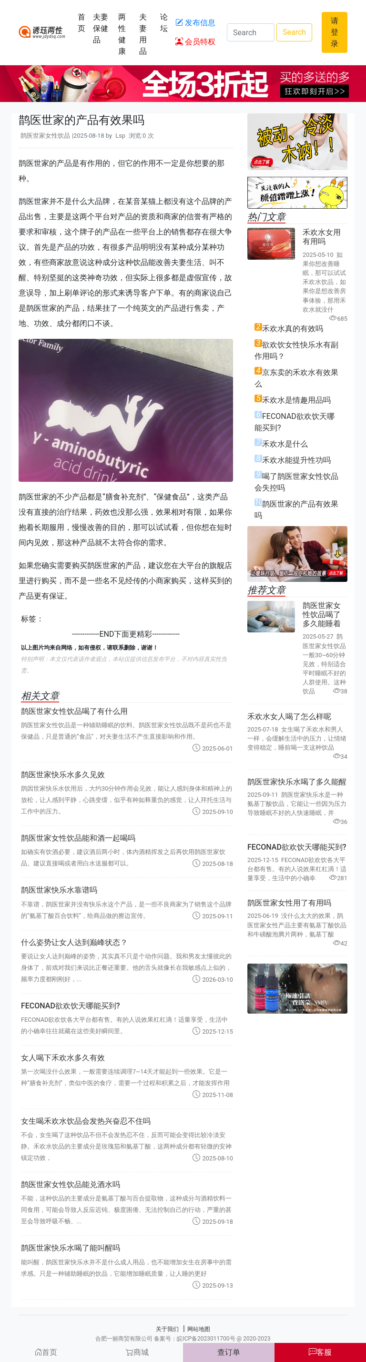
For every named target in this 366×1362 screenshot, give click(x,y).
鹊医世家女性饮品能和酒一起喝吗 (78, 838)
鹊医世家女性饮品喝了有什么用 (74, 711)
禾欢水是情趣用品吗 (296, 400)
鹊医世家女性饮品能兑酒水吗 (70, 1184)
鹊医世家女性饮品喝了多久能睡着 (322, 614)
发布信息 (195, 22)
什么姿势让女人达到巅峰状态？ (74, 942)
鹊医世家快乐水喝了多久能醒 (296, 781)
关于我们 (167, 1329)
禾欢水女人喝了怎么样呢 (289, 716)
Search (294, 32)
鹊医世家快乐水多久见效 (63, 774)
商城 (137, 1352)
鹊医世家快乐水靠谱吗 (59, 889)
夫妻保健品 (100, 28)
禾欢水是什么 (285, 443)
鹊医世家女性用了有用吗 (289, 902)
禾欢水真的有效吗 (292, 328)
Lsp (120, 135)
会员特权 (195, 41)
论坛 (164, 22)
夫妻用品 (143, 34)
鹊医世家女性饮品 (45, 135)
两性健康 (122, 34)
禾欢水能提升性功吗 (296, 460)
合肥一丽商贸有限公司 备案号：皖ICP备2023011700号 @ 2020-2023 (182, 1338)
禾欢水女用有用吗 (322, 237)
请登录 (334, 32)
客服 (320, 1352)
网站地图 (198, 1329)
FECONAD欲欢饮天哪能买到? (70, 1005)
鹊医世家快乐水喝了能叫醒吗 (70, 1247)
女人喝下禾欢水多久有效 (63, 1057)
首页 (81, 22)
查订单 (228, 1352)
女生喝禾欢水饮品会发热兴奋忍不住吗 (86, 1121)
